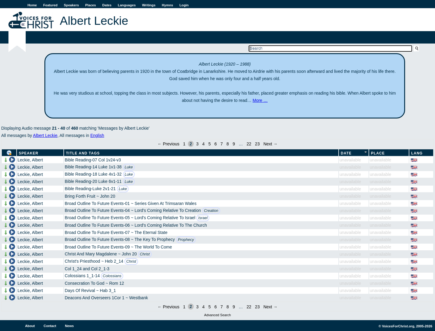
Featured (50, 5)
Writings (149, 5)
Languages (127, 5)
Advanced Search (217, 315)
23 (257, 143)
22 (248, 143)
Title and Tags (83, 153)
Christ (145, 254)
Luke (129, 167)
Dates (106, 5)
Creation (211, 211)
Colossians (112, 276)
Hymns (167, 5)
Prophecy (186, 240)
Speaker (28, 153)
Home (32, 5)
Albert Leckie (45, 135)
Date (346, 153)
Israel (203, 218)
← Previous (168, 143)
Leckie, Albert (30, 159)
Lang (417, 153)
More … (260, 100)
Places (90, 5)
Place (378, 153)
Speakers (71, 5)
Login (183, 5)
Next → (270, 143)
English (97, 135)
